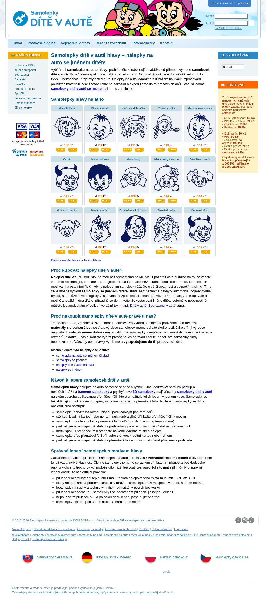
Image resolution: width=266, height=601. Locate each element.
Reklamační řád (162, 529)
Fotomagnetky (143, 43)
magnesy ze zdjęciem (236, 534)
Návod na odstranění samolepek (54, 529)
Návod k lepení (21, 529)
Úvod (18, 43)
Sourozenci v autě (161, 305)
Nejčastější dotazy (75, 43)
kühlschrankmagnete (207, 534)
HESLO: (210, 23)
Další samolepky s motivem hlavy (76, 260)
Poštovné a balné (41, 43)
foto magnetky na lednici (176, 534)
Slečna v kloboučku (133, 108)
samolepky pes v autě (144, 534)
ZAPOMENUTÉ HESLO (228, 28)
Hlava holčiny (67, 108)
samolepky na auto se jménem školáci (82, 355)
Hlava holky (133, 159)
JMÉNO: (210, 16)
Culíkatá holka (166, 108)
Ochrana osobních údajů (120, 529)
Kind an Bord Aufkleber (106, 557)
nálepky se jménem (69, 369)
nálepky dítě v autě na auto (75, 365)
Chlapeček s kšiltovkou (133, 210)
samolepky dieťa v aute (61, 534)
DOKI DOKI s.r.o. (84, 520)
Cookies (144, 529)
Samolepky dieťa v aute (47, 557)
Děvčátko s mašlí (199, 159)
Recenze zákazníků (111, 43)
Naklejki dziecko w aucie (166, 562)
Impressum (181, 529)
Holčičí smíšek (100, 210)
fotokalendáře (21, 534)
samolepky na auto (116, 534)
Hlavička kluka (100, 159)
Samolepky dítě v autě (224, 557)
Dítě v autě (138, 305)
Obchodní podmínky (90, 529)
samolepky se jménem (71, 360)
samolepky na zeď (90, 534)
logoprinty (38, 534)
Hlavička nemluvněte (199, 108)
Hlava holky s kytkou (166, 159)
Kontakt (166, 43)
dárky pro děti (21, 539)
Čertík (66, 159)
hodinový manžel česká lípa (49, 539)
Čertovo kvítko (199, 210)
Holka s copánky (67, 210)
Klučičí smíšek (100, 108)
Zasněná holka (166, 210)
